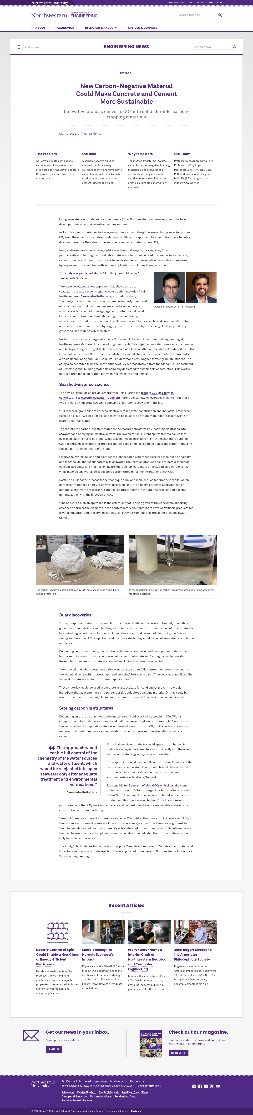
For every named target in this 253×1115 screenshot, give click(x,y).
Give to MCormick (109, 1092)
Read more (178, 1053)
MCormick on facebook (199, 1086)
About (42, 28)
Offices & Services (144, 28)
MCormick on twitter (193, 1086)
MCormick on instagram (211, 1086)
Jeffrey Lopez (136, 344)
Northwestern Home (100, 1096)
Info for (215, 3)
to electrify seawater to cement (99, 397)
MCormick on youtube (218, 1086)
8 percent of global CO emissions (151, 785)
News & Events (176, 3)
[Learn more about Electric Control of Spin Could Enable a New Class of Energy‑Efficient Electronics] (57, 932)
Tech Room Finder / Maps (135, 1092)
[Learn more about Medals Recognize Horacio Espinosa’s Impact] (103, 932)
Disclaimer (136, 1111)
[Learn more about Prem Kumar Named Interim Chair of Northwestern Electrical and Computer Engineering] (149, 932)
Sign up (54, 1049)
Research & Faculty (102, 28)
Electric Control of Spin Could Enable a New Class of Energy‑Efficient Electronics (57, 956)
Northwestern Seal (46, 1089)
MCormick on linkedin (205, 1086)
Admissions (68, 1092)
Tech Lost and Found (125, 1096)
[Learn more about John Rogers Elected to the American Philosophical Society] (195, 932)
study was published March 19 (85, 273)
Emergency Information (74, 1096)
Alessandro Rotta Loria (96, 296)
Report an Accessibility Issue (77, 1100)
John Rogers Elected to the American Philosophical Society (193, 954)
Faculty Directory (86, 1092)
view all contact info (148, 1086)
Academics (67, 28)
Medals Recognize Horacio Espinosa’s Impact (98, 954)
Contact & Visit (195, 3)
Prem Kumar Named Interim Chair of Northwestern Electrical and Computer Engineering (147, 959)
